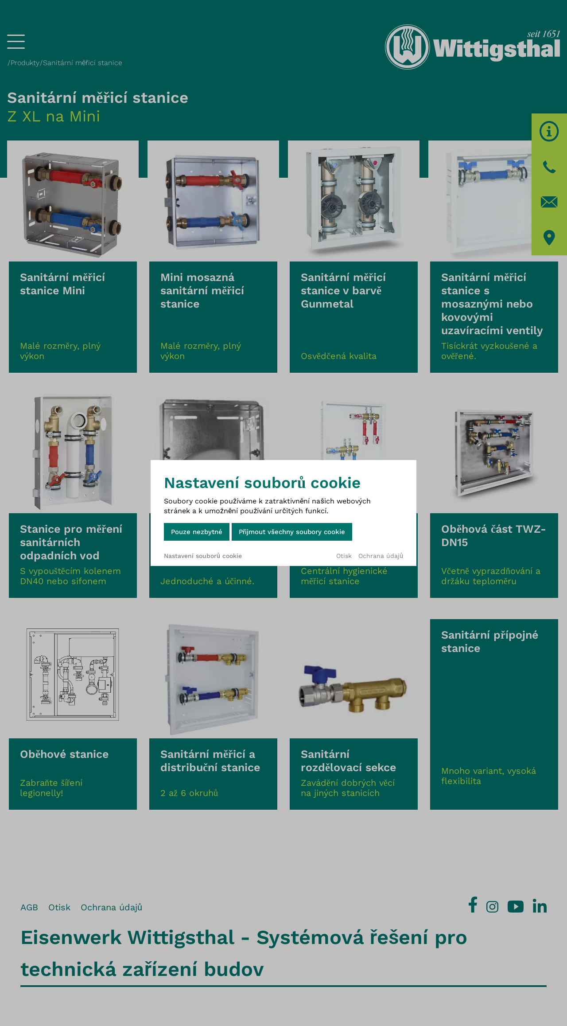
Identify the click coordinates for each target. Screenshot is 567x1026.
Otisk (344, 555)
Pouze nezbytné (196, 532)
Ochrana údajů (380, 555)
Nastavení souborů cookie (203, 556)
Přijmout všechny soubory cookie (292, 532)
